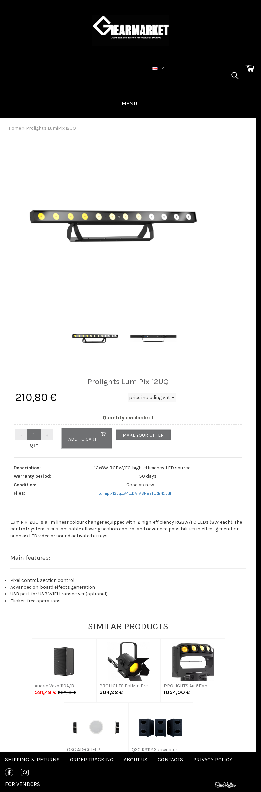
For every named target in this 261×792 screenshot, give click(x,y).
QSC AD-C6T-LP (83, 750)
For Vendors (22, 784)
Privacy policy (212, 759)
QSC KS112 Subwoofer (154, 750)
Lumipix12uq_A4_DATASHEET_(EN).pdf (134, 493)
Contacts (170, 759)
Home (14, 128)
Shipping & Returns (32, 759)
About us (135, 759)
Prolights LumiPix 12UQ (51, 128)
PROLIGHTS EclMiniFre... (124, 686)
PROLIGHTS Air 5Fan (185, 686)
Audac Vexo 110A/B (54, 686)
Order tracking (92, 759)
